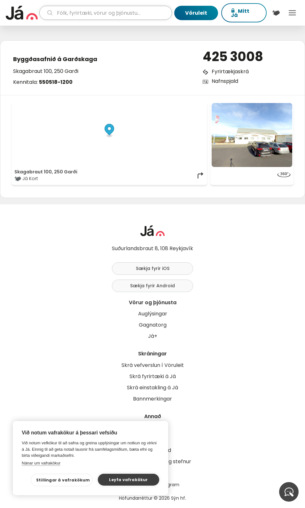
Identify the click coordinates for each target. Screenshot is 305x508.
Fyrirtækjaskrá (230, 71)
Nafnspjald (225, 81)
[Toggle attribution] (199, 110)
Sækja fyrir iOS (152, 268)
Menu (292, 13)
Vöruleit (196, 13)
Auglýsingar (152, 313)
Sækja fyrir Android (152, 285)
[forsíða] (22, 13)
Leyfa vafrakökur (128, 479)
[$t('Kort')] (276, 13)
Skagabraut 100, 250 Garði (45, 71)
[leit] (106, 13)
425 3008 (233, 57)
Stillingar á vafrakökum (63, 480)
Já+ (152, 336)
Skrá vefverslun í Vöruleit (152, 365)
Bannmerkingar (152, 398)
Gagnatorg (153, 325)
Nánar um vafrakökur (41, 463)
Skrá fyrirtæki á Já (152, 376)
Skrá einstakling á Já (152, 387)
